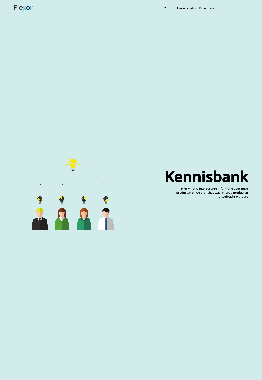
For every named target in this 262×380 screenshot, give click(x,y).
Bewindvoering (186, 8)
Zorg (167, 8)
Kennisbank (206, 8)
